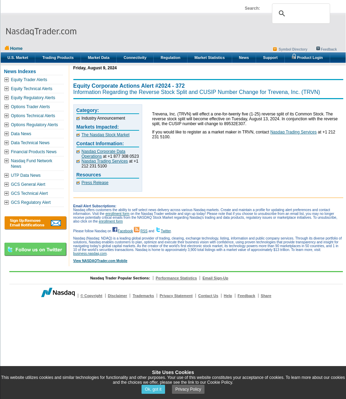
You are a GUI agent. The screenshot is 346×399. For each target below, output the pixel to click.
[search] (300, 13)
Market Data (98, 57)
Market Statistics (209, 57)
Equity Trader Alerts (29, 79)
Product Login (307, 56)
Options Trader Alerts (30, 106)
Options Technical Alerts (33, 115)
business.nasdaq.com (90, 253)
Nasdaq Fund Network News (31, 163)
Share (266, 296)
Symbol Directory (293, 49)
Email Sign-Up (215, 278)
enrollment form (117, 214)
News (244, 57)
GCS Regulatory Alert (31, 202)
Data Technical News (30, 142)
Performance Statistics (176, 278)
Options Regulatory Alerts (34, 124)
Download (35, 223)
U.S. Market (18, 57)
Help (228, 296)
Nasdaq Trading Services (105, 161)
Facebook (125, 231)
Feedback (329, 49)
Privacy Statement (176, 296)
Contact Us (208, 296)
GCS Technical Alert (29, 193)
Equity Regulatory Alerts (33, 97)
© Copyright (91, 296)
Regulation (170, 57)
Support (270, 57)
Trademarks (143, 296)
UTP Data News (26, 175)
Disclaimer (117, 296)
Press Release (95, 182)
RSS (144, 231)
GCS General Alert (28, 184)
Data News (21, 133)
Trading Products (57, 57)
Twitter (166, 231)
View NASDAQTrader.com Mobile (100, 261)
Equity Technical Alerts (32, 88)
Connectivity (135, 57)
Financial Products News (34, 151)
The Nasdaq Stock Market (106, 134)
